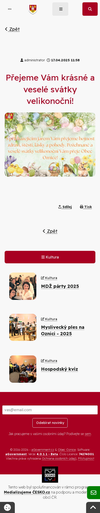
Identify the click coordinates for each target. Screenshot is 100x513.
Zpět (12, 29)
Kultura (50, 257)
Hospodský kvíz (59, 369)
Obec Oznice (67, 449)
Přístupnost (86, 458)
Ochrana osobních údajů (59, 458)
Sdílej (65, 207)
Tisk (86, 207)
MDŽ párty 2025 (60, 286)
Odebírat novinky (50, 423)
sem (88, 434)
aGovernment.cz (42, 449)
